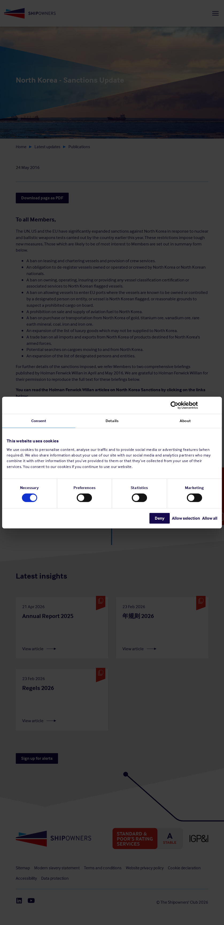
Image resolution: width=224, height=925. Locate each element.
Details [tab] (112, 420)
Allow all (209, 518)
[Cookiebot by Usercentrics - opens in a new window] (194, 405)
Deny (159, 518)
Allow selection (186, 518)
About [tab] (185, 420)
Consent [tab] (39, 420)
